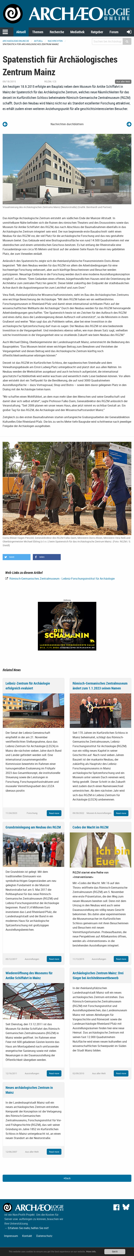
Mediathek (77, 32)
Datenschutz (44, 1236)
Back (67, 1178)
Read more (54, 813)
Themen (37, 32)
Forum (114, 32)
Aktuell (21, 32)
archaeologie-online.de (16, 40)
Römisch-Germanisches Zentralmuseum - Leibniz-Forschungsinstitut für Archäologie (62, 578)
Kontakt (27, 1236)
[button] (17, 557)
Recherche (57, 32)
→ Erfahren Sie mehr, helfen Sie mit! (26, 1228)
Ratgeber (97, 32)
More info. (91, 1251)
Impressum (11, 1236)
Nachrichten (55, 40)
